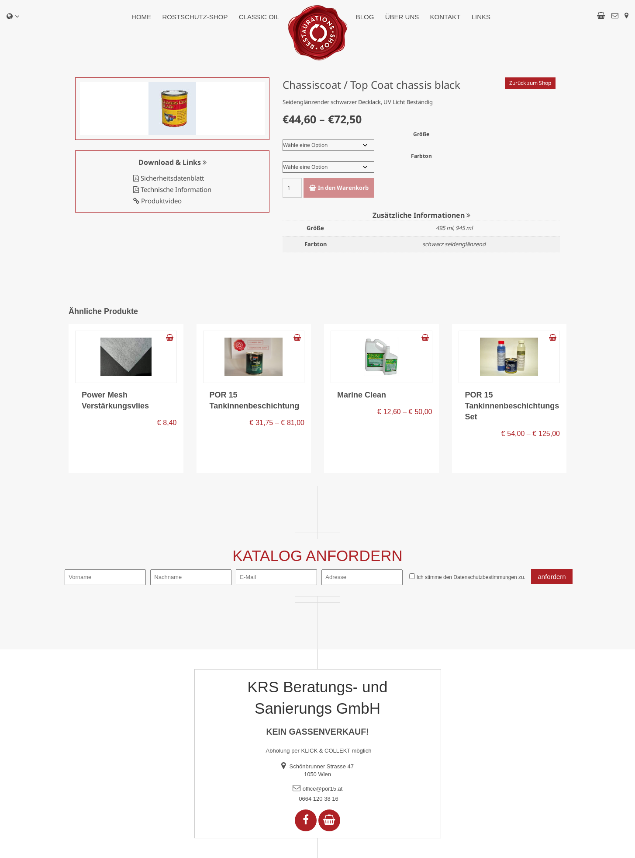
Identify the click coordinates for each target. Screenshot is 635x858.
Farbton (421, 156)
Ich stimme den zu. (471, 577)
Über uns (402, 17)
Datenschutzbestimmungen (485, 577)
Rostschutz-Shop (195, 17)
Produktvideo (157, 200)
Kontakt (445, 17)
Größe (421, 134)
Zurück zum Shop (530, 83)
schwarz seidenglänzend (454, 244)
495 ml (444, 228)
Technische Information (172, 189)
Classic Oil (259, 17)
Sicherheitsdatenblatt (168, 178)
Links (481, 17)
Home (141, 17)
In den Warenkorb (343, 188)
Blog (365, 17)
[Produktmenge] (292, 188)
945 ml (464, 228)
